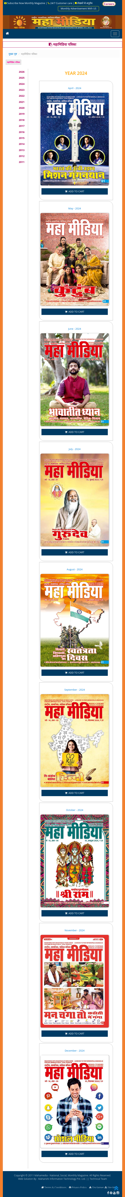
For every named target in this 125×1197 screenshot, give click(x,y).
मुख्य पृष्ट (13, 54)
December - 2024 (75, 1050)
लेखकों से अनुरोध (84, 3)
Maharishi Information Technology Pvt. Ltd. (62, 1179)
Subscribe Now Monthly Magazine (24, 3)
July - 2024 (74, 449)
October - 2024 (74, 810)
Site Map (113, 1187)
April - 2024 (74, 88)
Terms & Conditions (56, 1187)
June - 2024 (74, 328)
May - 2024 (74, 208)
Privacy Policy (80, 1187)
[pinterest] (111, 1193)
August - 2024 (75, 569)
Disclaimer (98, 1187)
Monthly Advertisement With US (78, 8)
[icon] (7, 33)
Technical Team (98, 1179)
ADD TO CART (74, 191)
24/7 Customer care (60, 3)
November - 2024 (75, 930)
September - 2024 (74, 689)
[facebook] (108, 1193)
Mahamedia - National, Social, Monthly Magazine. (61, 1175)
